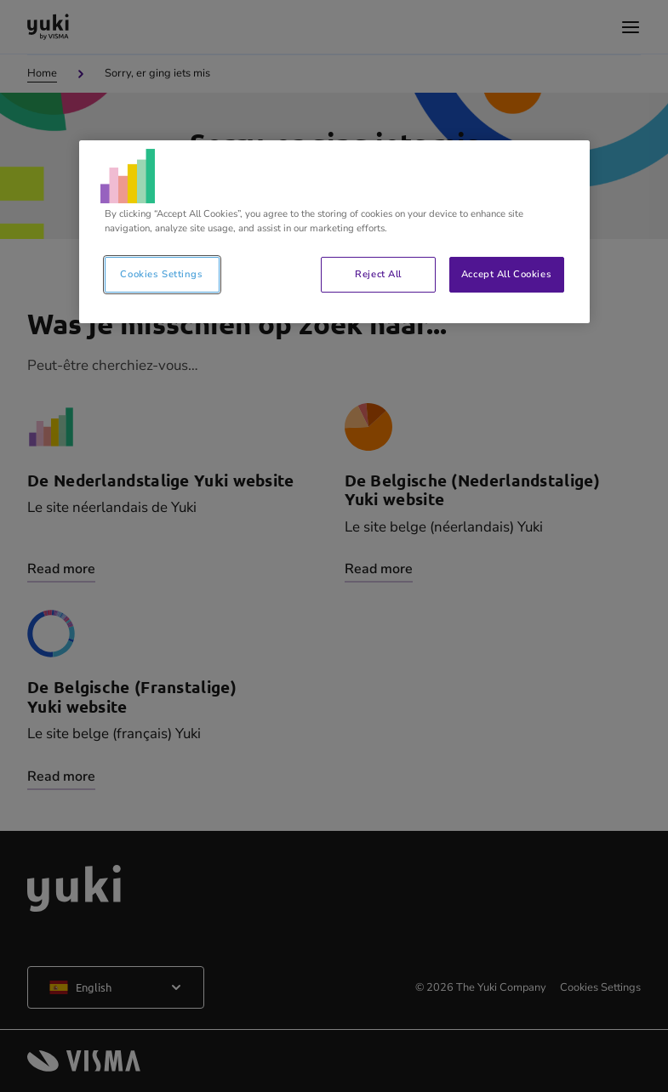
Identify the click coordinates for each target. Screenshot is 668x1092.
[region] (334, 231)
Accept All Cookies (506, 274)
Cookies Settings (161, 274)
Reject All (378, 274)
